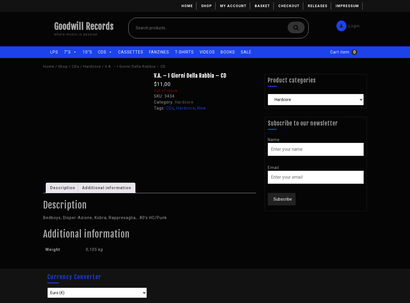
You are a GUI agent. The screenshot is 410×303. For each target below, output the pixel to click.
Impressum (347, 6)
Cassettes (130, 52)
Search (296, 27)
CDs (105, 52)
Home (187, 6)
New (201, 108)
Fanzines (159, 52)
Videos (207, 52)
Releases (317, 6)
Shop (206, 6)
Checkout (289, 6)
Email (273, 167)
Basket (262, 6)
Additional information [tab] (106, 187)
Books (228, 52)
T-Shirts (184, 52)
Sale (246, 52)
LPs (54, 52)
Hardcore (92, 66)
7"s (70, 52)
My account (233, 6)
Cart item (340, 52)
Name (274, 139)
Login (347, 24)
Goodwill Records (84, 26)
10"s (87, 52)
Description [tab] (62, 187)
